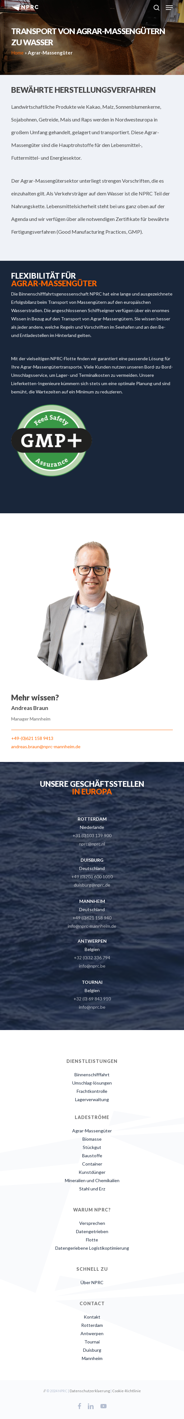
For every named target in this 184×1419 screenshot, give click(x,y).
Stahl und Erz (92, 1188)
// (44, 1391)
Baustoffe (92, 1155)
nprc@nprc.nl (92, 843)
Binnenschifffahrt (92, 1074)
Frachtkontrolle (92, 1091)
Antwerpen (91, 1333)
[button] (169, 7)
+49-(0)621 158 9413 (32, 738)
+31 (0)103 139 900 (92, 835)
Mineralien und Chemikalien (92, 1180)
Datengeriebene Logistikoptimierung (92, 1248)
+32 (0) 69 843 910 (92, 998)
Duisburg (92, 1350)
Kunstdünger (92, 1172)
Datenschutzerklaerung (90, 1391)
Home (17, 52)
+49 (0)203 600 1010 (92, 876)
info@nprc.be (92, 966)
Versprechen (92, 1223)
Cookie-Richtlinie (126, 1391)
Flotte (92, 1239)
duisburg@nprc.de (92, 885)
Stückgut (92, 1147)
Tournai (92, 1341)
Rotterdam (92, 1325)
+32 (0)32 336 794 (92, 957)
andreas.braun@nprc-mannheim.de (45, 746)
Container (92, 1164)
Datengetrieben (92, 1231)
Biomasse (92, 1139)
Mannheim (92, 1358)
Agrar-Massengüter (92, 1130)
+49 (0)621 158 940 (92, 917)
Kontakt (92, 1317)
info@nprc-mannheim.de (92, 926)
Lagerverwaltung (92, 1099)
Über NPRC (91, 1282)
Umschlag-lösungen (92, 1083)
